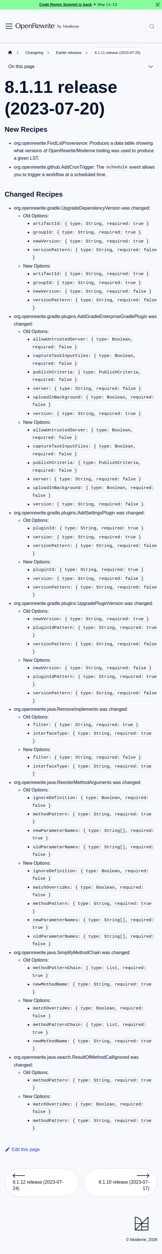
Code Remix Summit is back (65, 4)
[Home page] (10, 52)
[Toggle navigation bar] (9, 26)
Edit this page (22, 1149)
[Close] (157, 4)
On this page (21, 66)
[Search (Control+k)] (151, 26)
